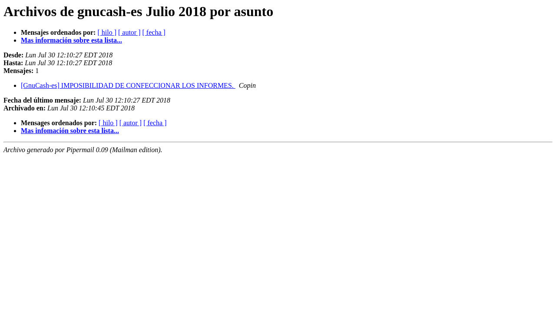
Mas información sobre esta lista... (71, 40)
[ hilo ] (106, 32)
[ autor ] (129, 32)
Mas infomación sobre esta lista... (70, 130)
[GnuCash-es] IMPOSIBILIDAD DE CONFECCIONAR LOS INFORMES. (128, 85)
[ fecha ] (153, 32)
